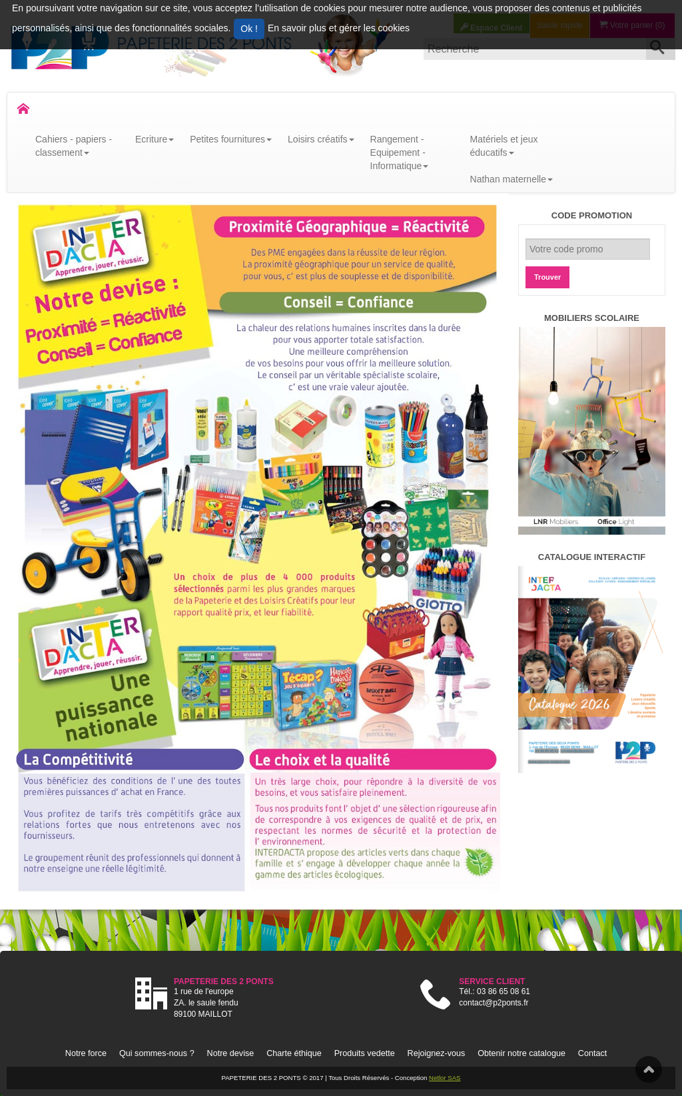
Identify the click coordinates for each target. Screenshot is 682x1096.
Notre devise (230, 1053)
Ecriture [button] (154, 139)
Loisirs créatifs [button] (321, 139)
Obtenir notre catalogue (521, 1053)
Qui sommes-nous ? (156, 1053)
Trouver (547, 277)
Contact (592, 1053)
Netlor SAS (444, 1077)
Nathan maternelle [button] (511, 179)
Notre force (86, 1053)
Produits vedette (364, 1053)
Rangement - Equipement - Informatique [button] (399, 152)
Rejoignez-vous (437, 1053)
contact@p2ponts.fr (493, 1002)
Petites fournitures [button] (231, 139)
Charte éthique (294, 1053)
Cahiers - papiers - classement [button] (73, 146)
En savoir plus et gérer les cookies (339, 28)
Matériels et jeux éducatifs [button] (504, 146)
